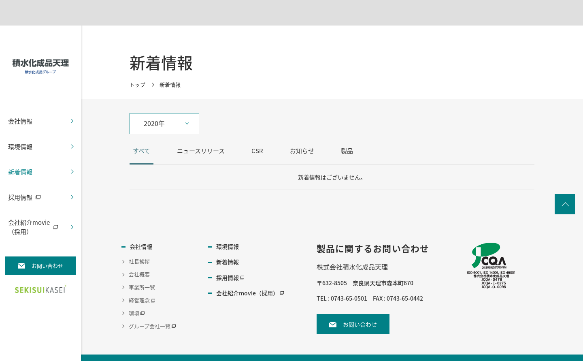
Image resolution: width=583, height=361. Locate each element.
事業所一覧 (142, 282)
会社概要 (139, 269)
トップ (137, 79)
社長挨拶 (139, 256)
